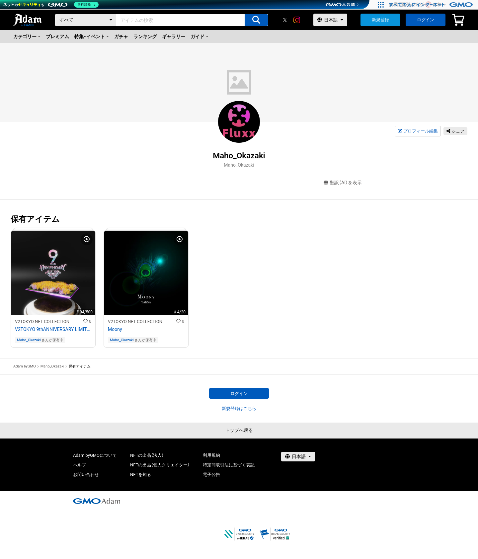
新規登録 (380, 19)
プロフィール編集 (418, 131)
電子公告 (211, 474)
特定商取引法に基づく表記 (229, 464)
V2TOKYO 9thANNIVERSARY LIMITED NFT (53, 329)
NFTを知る (140, 474)
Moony (115, 329)
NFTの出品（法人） (147, 455)
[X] (284, 20)
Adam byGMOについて (95, 455)
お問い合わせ (86, 474)
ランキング (145, 36)
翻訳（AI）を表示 (343, 182)
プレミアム (57, 36)
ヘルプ (79, 464)
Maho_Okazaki (29, 340)
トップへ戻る (239, 430)
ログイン (425, 19)
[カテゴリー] (85, 20)
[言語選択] (330, 20)
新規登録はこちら (239, 408)
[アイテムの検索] (256, 20)
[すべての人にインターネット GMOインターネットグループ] (431, 4)
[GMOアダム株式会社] (96, 501)
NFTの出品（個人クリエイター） (160, 464)
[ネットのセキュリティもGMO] (51, 4)
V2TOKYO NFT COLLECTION (42, 321)
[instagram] (296, 20)
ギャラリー (173, 36)
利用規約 (211, 455)
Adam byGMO (24, 366)
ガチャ (121, 36)
